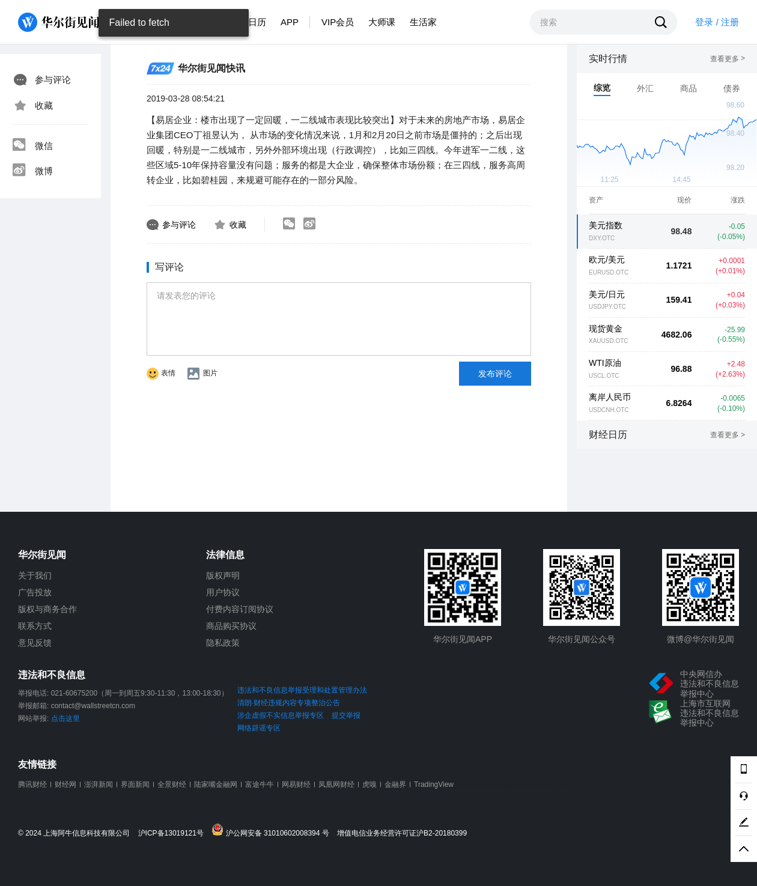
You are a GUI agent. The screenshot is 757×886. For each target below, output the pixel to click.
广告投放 (35, 592)
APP (290, 22)
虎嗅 (369, 784)
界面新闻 (135, 784)
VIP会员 (337, 22)
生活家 (423, 22)
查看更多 (727, 58)
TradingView (434, 784)
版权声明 (223, 575)
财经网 (65, 784)
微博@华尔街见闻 (700, 639)
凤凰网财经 (336, 784)
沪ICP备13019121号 (174, 833)
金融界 (395, 784)
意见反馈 (35, 643)
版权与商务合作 (47, 609)
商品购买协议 (231, 626)
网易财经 (296, 784)
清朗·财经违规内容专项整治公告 (288, 703)
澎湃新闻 (98, 784)
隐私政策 (223, 643)
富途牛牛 (259, 784)
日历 (257, 22)
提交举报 (346, 715)
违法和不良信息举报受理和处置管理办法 (302, 690)
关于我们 (35, 575)
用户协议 (223, 592)
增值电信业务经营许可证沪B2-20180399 (402, 833)
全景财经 (171, 784)
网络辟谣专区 (259, 728)
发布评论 (495, 373)
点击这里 (65, 718)
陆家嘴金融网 (215, 784)
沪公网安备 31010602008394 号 (273, 830)
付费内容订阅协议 (239, 609)
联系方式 (35, 626)
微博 (32, 171)
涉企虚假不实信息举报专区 (280, 715)
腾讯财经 (32, 784)
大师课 (381, 22)
